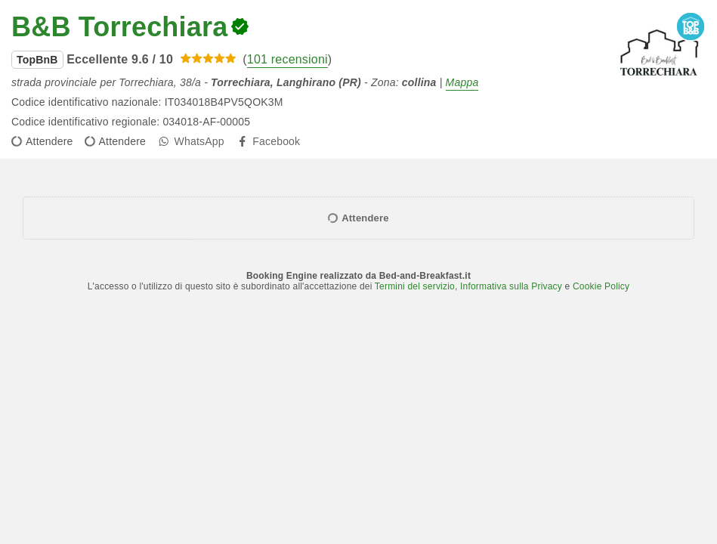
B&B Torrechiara (119, 26)
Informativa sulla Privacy (511, 286)
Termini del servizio (415, 286)
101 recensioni (287, 59)
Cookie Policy (601, 286)
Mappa (462, 82)
